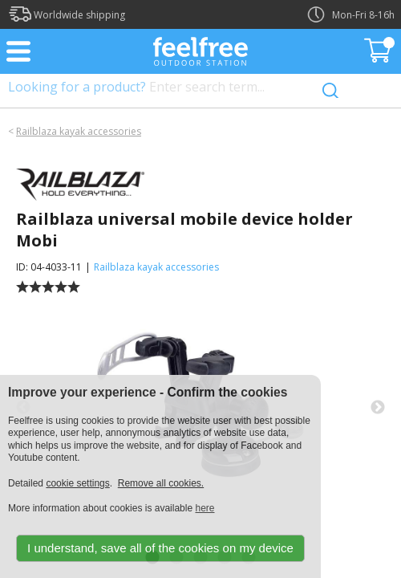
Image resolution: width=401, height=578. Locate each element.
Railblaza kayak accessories (78, 131)
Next (378, 408)
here (204, 508)
